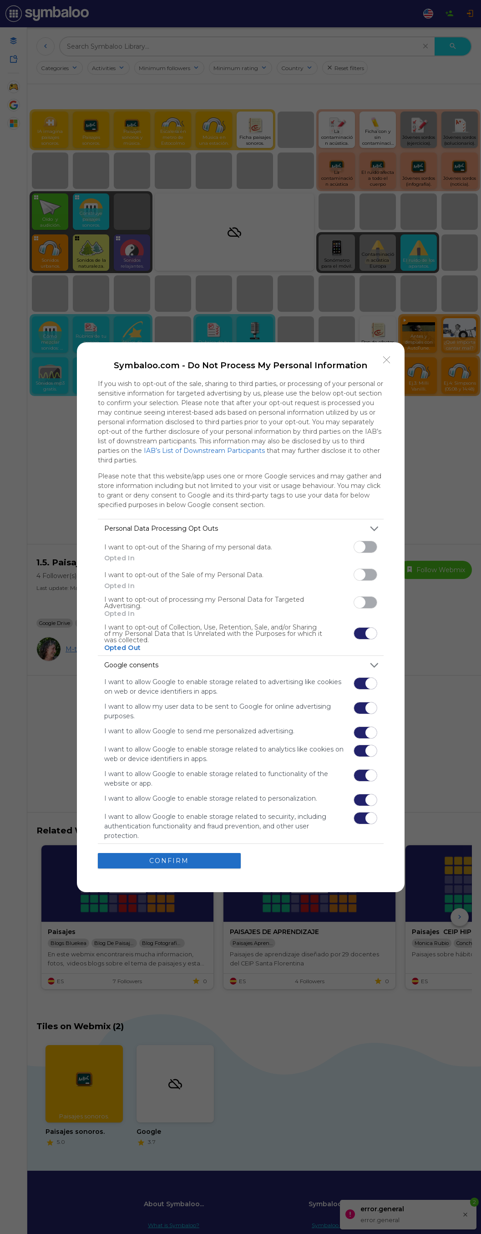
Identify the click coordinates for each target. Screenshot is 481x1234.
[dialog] (241, 617)
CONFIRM (169, 861)
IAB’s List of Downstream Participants (204, 451)
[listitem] (241, 528)
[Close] (386, 360)
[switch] (365, 547)
